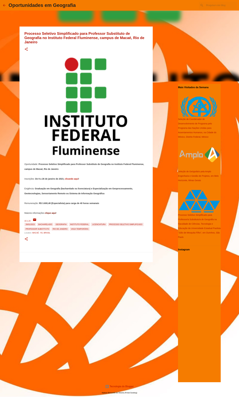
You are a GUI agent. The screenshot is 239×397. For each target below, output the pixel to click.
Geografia (61, 224)
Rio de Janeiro (60, 229)
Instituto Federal (79, 224)
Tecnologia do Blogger (119, 386)
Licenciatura (98, 224)
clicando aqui (71, 179)
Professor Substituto (37, 229)
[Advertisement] (86, 284)
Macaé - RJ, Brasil (41, 233)
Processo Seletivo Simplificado (125, 224)
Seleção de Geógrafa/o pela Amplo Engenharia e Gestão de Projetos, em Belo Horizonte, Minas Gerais (198, 176)
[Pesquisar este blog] (221, 5)
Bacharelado (45, 224)
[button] (26, 49)
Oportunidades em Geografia (42, 5)
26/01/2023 (30, 224)
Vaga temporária (79, 229)
